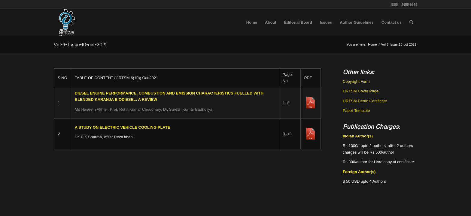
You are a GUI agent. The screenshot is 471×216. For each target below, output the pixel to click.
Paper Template (356, 110)
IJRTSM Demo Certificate (365, 101)
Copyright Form (356, 81)
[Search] (411, 22)
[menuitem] (251, 22)
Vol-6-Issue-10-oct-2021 (80, 44)
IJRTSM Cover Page (360, 91)
